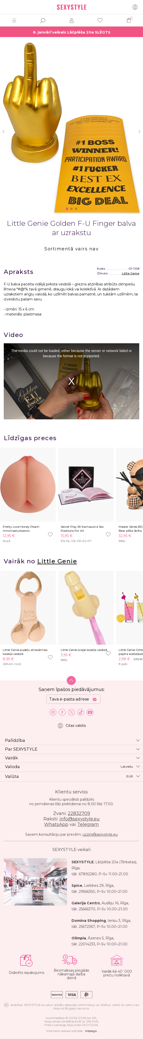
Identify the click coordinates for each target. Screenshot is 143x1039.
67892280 (88, 874)
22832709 (79, 813)
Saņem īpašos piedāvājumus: (72, 689)
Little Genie (130, 273)
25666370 (87, 909)
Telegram (88, 824)
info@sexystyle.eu (79, 819)
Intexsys (91, 1031)
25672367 (87, 926)
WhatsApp (56, 824)
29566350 (87, 891)
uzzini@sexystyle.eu (100, 834)
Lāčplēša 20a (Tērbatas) (115, 862)
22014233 (87, 944)
